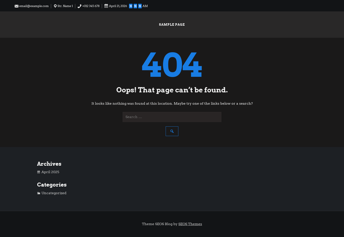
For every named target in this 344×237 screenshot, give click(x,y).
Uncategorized (53, 193)
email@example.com (31, 6)
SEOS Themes (190, 224)
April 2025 (50, 172)
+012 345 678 (88, 6)
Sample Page (172, 24)
